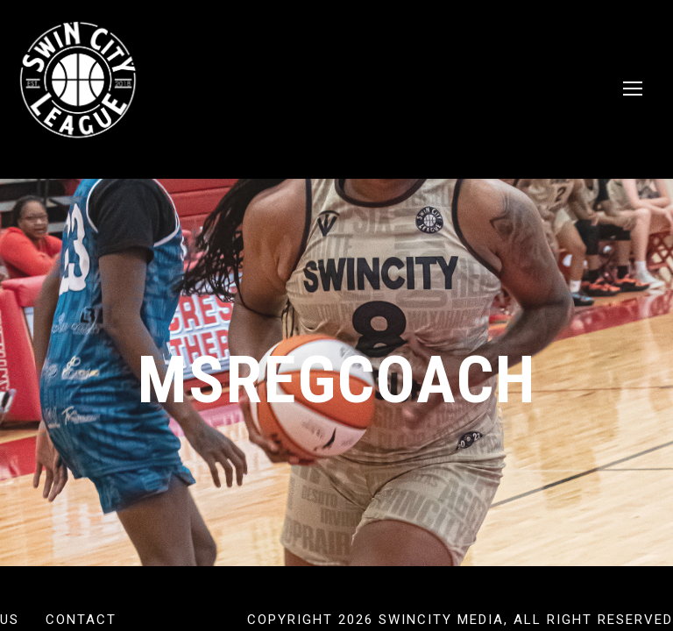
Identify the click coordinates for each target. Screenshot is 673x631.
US (9, 619)
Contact (81, 619)
